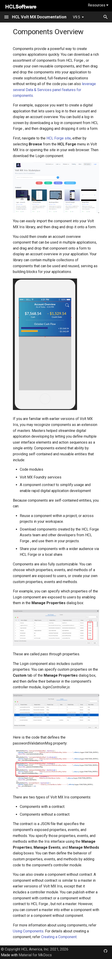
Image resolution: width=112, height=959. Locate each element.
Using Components (28, 931)
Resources (98, 5)
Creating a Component (59, 937)
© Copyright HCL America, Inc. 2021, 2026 (34, 949)
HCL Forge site (58, 138)
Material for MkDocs (35, 955)
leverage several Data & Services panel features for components (54, 90)
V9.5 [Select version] (76, 17)
